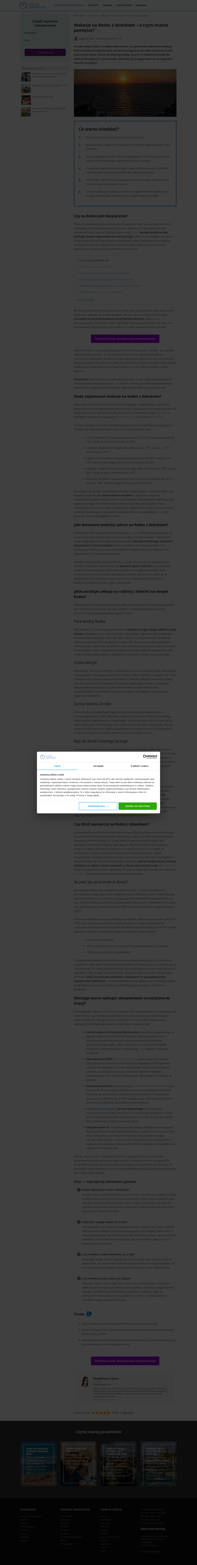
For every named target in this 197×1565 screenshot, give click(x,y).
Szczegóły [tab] (98, 766)
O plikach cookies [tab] (139, 766)
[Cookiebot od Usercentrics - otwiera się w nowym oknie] (145, 757)
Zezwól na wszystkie (137, 806)
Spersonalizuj (98, 806)
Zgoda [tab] (57, 766)
